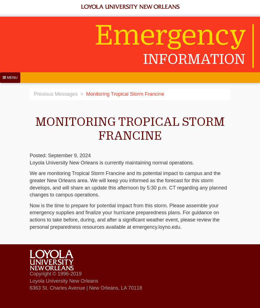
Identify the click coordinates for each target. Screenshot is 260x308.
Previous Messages (56, 94)
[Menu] (10, 77)
